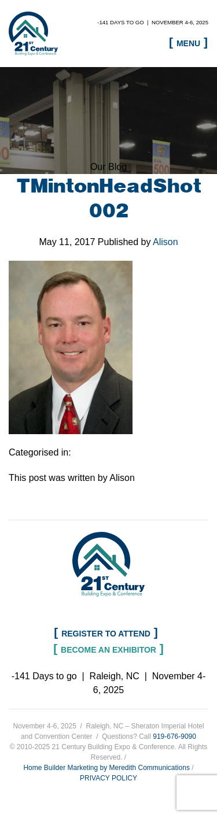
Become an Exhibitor (108, 649)
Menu (188, 43)
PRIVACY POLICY (108, 778)
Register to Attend (105, 633)
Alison (165, 242)
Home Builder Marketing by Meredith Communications (106, 768)
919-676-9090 (174, 736)
